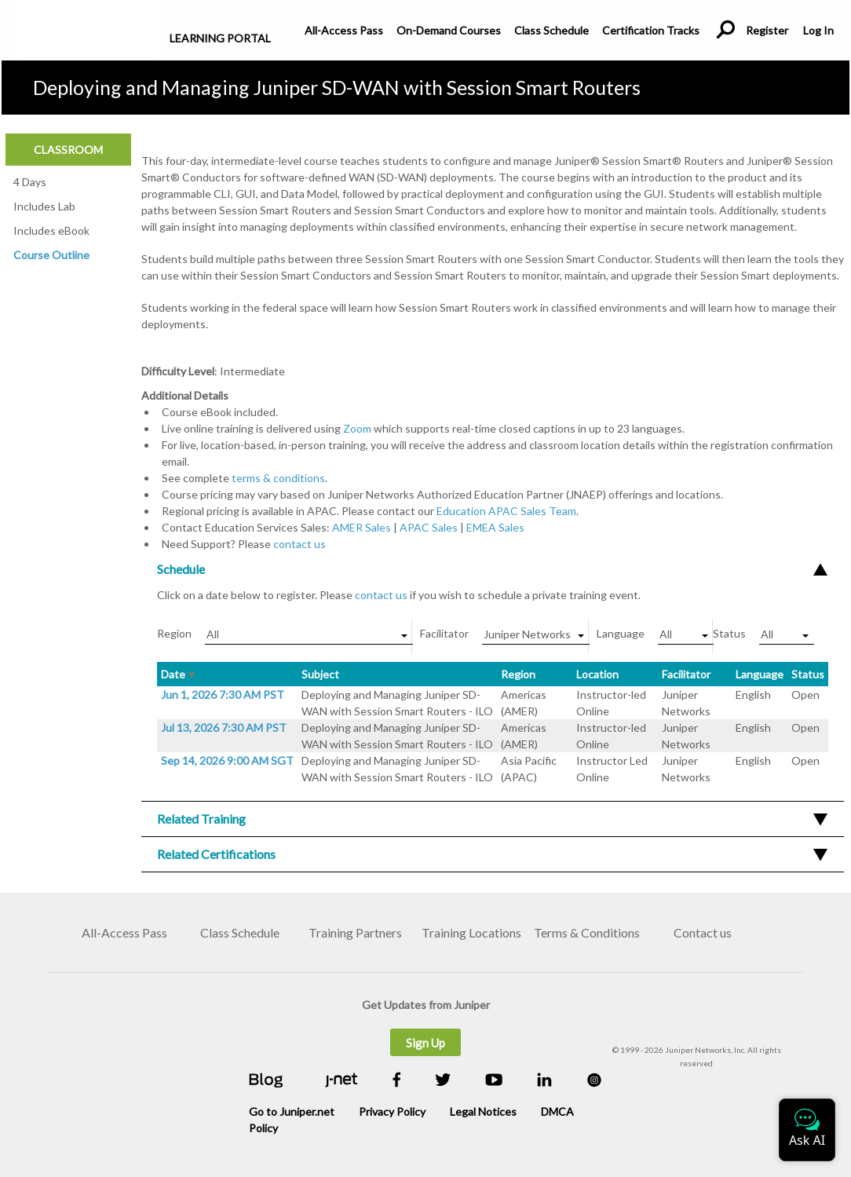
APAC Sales (429, 527)
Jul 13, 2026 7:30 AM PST (224, 727)
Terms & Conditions (587, 932)
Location (597, 674)
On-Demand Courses (448, 30)
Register (767, 30)
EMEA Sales (495, 527)
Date (178, 674)
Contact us (703, 932)
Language (759, 674)
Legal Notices (483, 1111)
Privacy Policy (392, 1111)
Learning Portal (220, 38)
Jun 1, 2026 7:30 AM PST (222, 694)
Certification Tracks (650, 30)
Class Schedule (551, 30)
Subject (320, 674)
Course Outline (51, 254)
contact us (299, 543)
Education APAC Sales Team (506, 510)
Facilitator (686, 674)
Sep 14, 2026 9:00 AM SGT (227, 760)
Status (807, 674)
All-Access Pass (344, 30)
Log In (818, 30)
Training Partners (355, 932)
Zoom (357, 428)
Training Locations (471, 932)
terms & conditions (278, 477)
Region (518, 674)
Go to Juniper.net (291, 1111)
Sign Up (425, 1043)
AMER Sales (361, 527)
